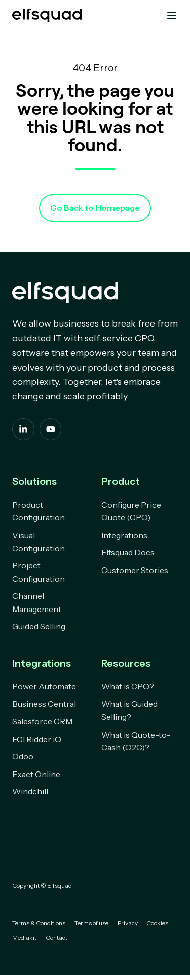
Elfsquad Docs (128, 552)
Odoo (22, 756)
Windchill (30, 791)
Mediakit (24, 937)
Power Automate (44, 686)
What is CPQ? (127, 686)
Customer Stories (134, 570)
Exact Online (36, 774)
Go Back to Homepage (95, 207)
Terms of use (91, 923)
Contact (56, 937)
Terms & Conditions (38, 923)
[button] (172, 15)
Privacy (128, 923)
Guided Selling (38, 626)
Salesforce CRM (42, 721)
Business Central (44, 704)
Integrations (124, 535)
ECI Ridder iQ (36, 739)
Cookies (157, 923)
